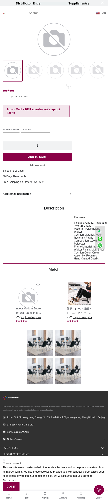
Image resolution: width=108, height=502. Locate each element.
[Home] (9, 493)
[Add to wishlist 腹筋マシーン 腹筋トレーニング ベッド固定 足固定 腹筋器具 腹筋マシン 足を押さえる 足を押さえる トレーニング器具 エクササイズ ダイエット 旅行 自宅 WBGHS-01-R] (89, 285)
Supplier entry (78, 3)
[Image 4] (98, 70)
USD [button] (104, 13)
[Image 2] (55, 70)
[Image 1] (34, 70)
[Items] (27, 493)
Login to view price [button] (18, 96)
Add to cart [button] (37, 157)
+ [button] (64, 146)
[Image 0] (13, 70)
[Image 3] (77, 70)
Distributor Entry (28, 3)
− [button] (10, 146)
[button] (97, 13)
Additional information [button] (37, 194)
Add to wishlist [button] (37, 165)
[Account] (63, 493)
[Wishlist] (45, 493)
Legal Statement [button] (54, 454)
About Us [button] (54, 448)
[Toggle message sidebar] (81, 493)
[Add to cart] (99, 489)
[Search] (61, 13)
